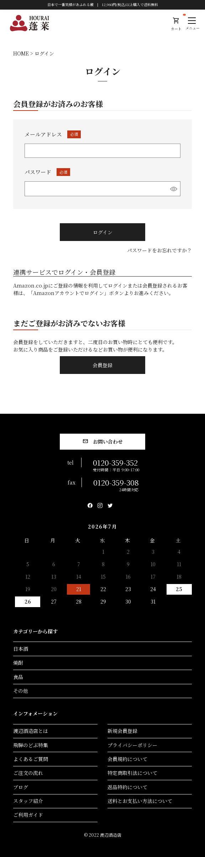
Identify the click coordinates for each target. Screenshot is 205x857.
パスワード (47, 172)
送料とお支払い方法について (139, 800)
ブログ (20, 787)
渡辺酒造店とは (30, 730)
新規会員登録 (122, 730)
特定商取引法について (132, 772)
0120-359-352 (116, 464)
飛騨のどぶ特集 (30, 745)
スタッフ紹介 (28, 800)
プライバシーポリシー (132, 745)
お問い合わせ (108, 441)
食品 (18, 676)
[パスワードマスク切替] (173, 189)
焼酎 (18, 662)
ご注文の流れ (28, 772)
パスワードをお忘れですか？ (159, 250)
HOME (21, 53)
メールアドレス (53, 134)
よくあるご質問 (30, 758)
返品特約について (127, 787)
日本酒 (20, 648)
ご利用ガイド (28, 814)
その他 (20, 690)
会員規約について (127, 758)
